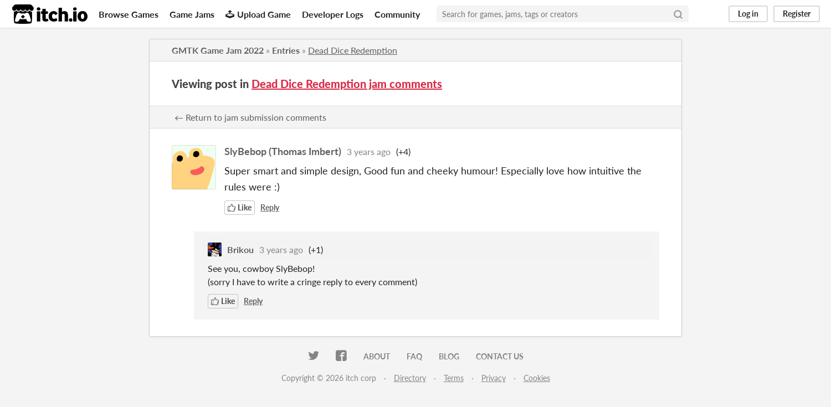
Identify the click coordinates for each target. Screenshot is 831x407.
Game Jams (192, 14)
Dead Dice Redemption (352, 50)
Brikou (240, 249)
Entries (286, 50)
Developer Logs (332, 14)
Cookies (537, 378)
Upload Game (258, 14)
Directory (410, 378)
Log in (748, 13)
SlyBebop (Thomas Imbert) (282, 151)
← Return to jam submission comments (250, 117)
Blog (449, 356)
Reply (269, 207)
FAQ (414, 356)
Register (797, 13)
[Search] (678, 14)
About (376, 356)
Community (397, 14)
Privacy (493, 378)
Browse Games (128, 14)
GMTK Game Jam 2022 (218, 50)
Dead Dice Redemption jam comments (347, 83)
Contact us (500, 356)
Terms (454, 378)
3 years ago (369, 151)
